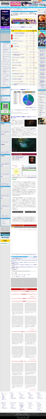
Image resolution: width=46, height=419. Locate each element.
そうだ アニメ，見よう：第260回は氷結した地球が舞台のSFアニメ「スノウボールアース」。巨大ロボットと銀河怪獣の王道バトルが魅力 (30, 326)
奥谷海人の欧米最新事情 (6, 43)
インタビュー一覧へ (32, 389)
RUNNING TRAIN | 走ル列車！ (42, 113)
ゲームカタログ (25, 8)
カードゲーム (39, 406)
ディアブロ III (17, 154)
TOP (1, 7)
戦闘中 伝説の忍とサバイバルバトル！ (19, 73)
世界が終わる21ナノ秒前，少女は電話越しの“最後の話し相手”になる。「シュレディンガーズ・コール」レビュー (17, 343)
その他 (38, 409)
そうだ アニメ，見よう (5, 63)
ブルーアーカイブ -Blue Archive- (42, 97)
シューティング (39, 407)
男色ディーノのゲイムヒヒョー (6, 52)
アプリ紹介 (21, 407)
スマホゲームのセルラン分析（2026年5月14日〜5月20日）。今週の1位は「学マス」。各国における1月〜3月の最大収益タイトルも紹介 (17, 326)
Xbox (7, 7)
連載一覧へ (8, 86)
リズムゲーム (39, 408)
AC (31, 7)
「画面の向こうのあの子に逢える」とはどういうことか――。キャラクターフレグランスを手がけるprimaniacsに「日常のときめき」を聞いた (5, 216)
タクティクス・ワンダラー (42, 94)
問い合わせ (14, 0)
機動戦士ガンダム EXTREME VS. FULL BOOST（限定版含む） (19, 54)
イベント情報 (39, 404)
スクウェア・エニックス (19, 156)
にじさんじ (40, 100)
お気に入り (36, 0)
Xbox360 (29, 274)
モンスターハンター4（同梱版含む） (19, 81)
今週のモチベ (4, 46)
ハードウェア (27, 7)
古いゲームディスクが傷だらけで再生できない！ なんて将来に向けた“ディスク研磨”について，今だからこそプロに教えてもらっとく (5, 152)
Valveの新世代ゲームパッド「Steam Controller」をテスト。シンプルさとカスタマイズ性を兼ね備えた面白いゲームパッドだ (30, 356)
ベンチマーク (30, 408)
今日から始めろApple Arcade (6, 68)
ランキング (44, 0)
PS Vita (16, 274)
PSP (22, 274)
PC (4, 7)
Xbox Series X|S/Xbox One (5, 98)
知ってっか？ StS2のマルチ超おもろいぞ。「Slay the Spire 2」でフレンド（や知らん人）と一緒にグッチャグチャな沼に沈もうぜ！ (5, 174)
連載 (24, 276)
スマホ (17, 7)
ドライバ (3, 94)
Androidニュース (22, 404)
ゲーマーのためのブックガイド (6, 65)
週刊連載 (3, 397)
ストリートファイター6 (42, 105)
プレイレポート (6, 8)
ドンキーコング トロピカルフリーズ (19, 35)
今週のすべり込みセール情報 (6, 57)
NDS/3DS (30, 227)
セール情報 (21, 406)
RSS (1, 0)
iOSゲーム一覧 (22, 409)
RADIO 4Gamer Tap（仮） (6, 61)
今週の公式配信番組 (5, 49)
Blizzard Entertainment (19, 157)
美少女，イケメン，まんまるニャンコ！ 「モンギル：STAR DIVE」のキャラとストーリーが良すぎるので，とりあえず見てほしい (5, 142)
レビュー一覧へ (33, 359)
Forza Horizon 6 (41, 110)
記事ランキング (4, 399)
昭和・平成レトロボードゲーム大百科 (6, 71)
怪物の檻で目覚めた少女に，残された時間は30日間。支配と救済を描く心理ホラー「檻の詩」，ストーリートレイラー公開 (42, 66)
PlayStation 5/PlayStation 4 (5, 99)
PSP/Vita (24, 227)
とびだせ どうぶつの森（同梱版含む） (19, 76)
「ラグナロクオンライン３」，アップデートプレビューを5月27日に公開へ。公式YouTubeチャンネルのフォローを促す (42, 85)
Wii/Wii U (27, 227)
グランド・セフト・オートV (18, 70)
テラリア (15, 67)
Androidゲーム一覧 (22, 410)
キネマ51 (4, 83)
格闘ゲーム (39, 405)
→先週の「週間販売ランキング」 (31, 107)
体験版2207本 (7, 5)
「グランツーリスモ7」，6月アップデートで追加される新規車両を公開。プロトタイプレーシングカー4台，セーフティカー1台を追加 (42, 74)
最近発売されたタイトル (19, 8)
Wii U (25, 274)
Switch (14, 7)
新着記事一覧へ (33, 296)
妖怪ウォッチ (16, 43)
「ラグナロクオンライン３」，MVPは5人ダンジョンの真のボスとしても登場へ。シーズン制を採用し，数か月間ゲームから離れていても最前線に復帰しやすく (42, 62)
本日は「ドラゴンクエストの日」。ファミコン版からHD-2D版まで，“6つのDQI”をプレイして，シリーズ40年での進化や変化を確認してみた (5, 132)
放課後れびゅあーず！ (5, 84)
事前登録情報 (21, 405)
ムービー (14, 8)
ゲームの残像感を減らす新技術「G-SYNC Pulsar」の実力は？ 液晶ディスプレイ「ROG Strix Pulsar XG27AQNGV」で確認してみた (30, 343)
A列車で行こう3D (16, 38)
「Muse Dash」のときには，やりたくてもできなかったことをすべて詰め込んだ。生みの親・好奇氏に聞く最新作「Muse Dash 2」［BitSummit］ (5, 206)
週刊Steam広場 (4, 58)
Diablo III (33, 128)
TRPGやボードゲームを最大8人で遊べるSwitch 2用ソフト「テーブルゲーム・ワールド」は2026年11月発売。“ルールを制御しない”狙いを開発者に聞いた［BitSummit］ (5, 196)
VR (23, 7)
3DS (13, 274)
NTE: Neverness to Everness (42, 103)
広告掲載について (4, 223)
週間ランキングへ (43, 87)
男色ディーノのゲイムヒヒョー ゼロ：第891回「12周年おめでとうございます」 (30, 312)
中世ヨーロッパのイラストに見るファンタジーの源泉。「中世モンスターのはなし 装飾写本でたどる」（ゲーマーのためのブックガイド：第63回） (17, 313)
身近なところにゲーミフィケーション (6, 81)
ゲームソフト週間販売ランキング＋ (17, 276)
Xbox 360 (18, 227)
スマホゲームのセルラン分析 (6, 55)
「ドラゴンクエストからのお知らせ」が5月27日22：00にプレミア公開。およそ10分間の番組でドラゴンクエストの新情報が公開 (42, 58)
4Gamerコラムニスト (5, 73)
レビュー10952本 (3, 5)
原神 (39, 115)
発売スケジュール (13, 397)
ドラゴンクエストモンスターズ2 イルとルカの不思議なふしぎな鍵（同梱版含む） (19, 33)
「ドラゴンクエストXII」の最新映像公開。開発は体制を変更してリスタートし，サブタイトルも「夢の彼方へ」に (42, 81)
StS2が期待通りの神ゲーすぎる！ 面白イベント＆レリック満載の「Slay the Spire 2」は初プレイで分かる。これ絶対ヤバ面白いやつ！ (5, 184)
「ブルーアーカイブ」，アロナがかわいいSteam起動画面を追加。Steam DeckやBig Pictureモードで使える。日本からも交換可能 (42, 54)
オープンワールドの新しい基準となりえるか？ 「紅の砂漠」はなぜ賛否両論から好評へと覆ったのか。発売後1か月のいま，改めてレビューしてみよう (5, 164)
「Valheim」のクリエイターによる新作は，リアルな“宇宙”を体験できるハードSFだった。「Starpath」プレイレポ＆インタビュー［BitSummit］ (30, 386)
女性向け (20, 7)
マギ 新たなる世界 (16, 46)
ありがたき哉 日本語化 (5, 79)
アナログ (34, 7)
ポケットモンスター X (17, 57)
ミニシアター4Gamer (5, 76)
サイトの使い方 (10, 0)
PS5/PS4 (10, 7)
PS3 (20, 227)
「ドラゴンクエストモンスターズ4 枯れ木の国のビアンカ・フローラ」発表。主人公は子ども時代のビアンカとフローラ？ (42, 70)
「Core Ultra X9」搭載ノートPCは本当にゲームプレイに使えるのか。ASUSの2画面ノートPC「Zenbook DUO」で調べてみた (17, 356)
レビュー (2, 8)
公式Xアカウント (5, 0)
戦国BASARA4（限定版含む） (18, 65)
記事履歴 (40, 0)
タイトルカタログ (13, 398)
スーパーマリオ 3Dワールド (17, 62)
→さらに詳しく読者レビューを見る (31, 177)
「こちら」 (27, 414)
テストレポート (31, 404)
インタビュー (10, 8)
